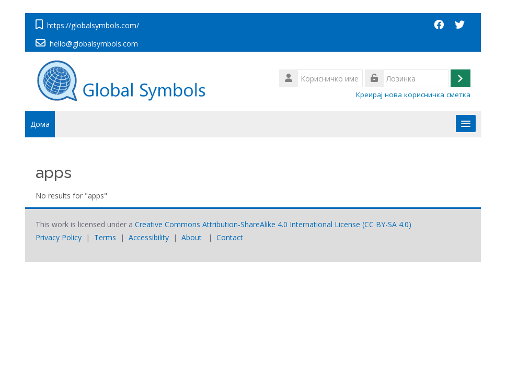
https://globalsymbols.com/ (93, 25)
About (191, 237)
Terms (105, 237)
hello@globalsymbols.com (94, 44)
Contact (229, 237)
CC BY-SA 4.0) (387, 224)
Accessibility (149, 237)
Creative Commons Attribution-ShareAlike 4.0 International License (247, 224)
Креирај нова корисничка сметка (413, 94)
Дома (40, 124)
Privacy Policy (59, 237)
